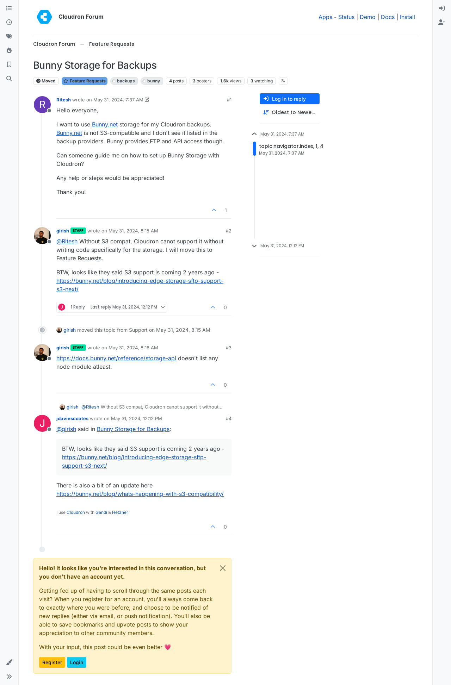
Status (346, 16)
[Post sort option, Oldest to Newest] (290, 112)
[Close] (222, 568)
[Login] (441, 8)
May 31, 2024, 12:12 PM (136, 418)
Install (407, 16)
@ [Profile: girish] (66, 428)
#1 (229, 99)
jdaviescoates (72, 418)
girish (62, 230)
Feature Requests (84, 80)
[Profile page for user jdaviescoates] (42, 423)
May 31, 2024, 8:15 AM (133, 230)
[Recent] (9, 22)
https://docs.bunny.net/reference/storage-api (116, 358)
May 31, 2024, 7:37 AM (118, 99)
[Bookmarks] (9, 64)
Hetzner (120, 512)
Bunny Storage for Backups (133, 428)
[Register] (441, 22)
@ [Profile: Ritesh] (67, 241)
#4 (228, 418)
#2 (228, 230)
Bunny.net (105, 124)
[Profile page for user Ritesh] (42, 104)
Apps (325, 16)
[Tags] (9, 36)
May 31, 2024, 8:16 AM (133, 347)
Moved (46, 80)
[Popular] (9, 50)
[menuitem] (441, 8)
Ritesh (63, 99)
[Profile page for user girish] (42, 235)
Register (52, 662)
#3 (228, 347)
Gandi (101, 512)
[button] (9, 662)
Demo (368, 16)
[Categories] (9, 8)
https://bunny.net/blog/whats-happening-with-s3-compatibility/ (140, 493)
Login (76, 662)
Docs (388, 16)
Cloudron (76, 512)
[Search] (9, 79)
